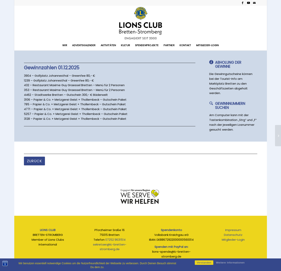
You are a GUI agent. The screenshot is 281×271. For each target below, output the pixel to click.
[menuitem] (64, 45)
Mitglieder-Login (233, 240)
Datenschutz (233, 235)
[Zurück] (34, 161)
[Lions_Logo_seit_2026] (140, 23)
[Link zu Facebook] (243, 3)
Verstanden (204, 264)
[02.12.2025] (278, 135)
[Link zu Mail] (254, 3)
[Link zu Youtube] (248, 3)
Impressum (233, 230)
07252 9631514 (115, 240)
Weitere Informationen (230, 264)
